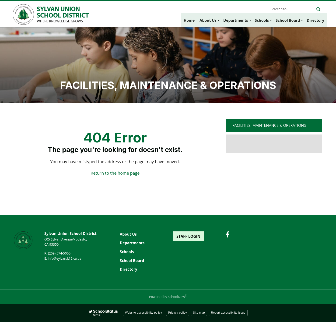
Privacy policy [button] (177, 312)
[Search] (318, 9)
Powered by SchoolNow (168, 296)
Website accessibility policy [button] (143, 312)
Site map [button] (199, 312)
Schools (127, 251)
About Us (128, 234)
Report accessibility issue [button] (228, 312)
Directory (128, 269)
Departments (132, 242)
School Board (132, 260)
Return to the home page (115, 173)
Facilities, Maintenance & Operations (269, 125)
